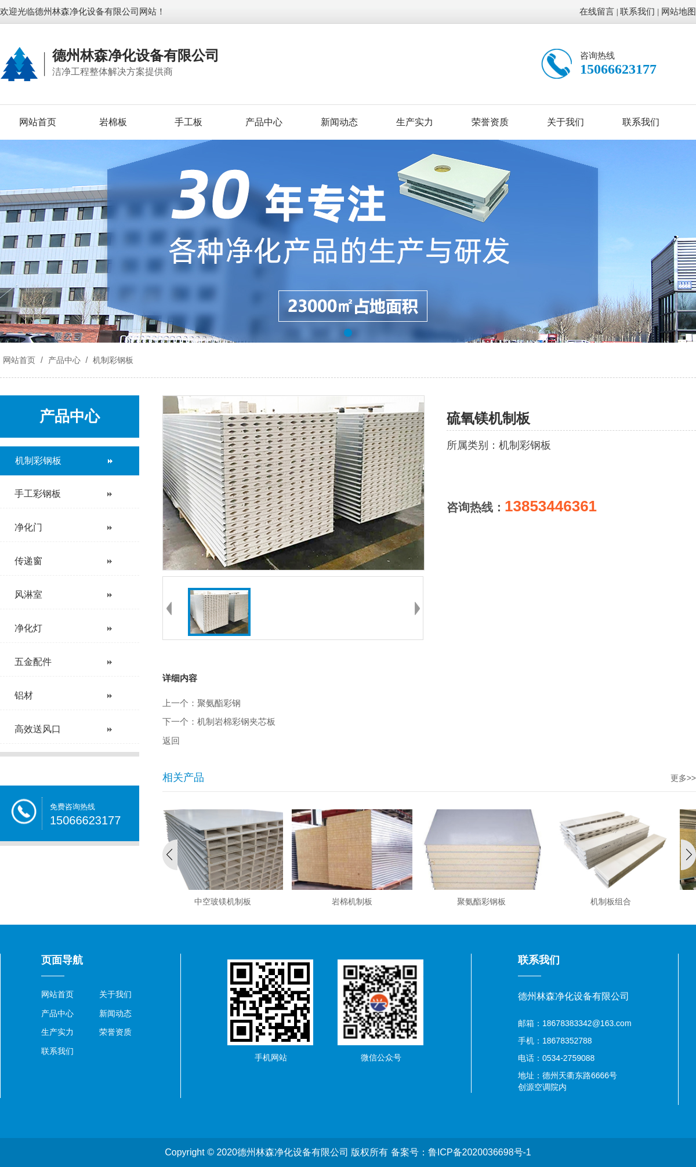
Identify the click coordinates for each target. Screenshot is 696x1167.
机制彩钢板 (111, 360)
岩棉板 (113, 122)
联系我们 (637, 11)
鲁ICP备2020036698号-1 (479, 1152)
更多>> (683, 778)
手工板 (188, 122)
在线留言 (596, 11)
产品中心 (263, 122)
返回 (171, 741)
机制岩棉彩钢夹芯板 (236, 721)
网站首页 (37, 122)
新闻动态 (339, 122)
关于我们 (565, 122)
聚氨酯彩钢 (219, 703)
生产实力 (414, 122)
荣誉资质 (490, 122)
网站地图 (678, 11)
